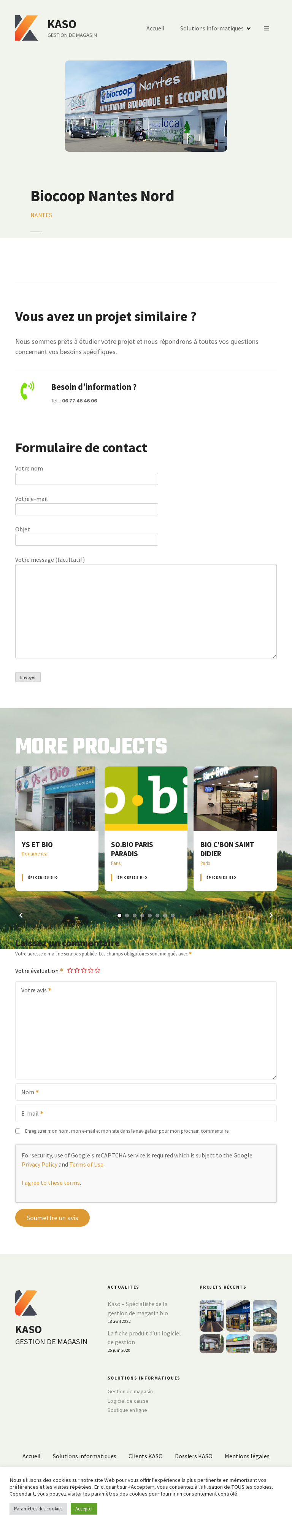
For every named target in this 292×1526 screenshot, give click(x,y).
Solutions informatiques (212, 28)
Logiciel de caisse (128, 1400)
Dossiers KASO (194, 1456)
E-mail (30, 1114)
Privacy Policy (39, 1164)
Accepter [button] (84, 1508)
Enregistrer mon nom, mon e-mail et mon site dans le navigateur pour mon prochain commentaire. (127, 1131)
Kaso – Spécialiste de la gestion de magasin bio (138, 1308)
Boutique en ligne (127, 1410)
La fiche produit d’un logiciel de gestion (144, 1337)
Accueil (155, 28)
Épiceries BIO (43, 877)
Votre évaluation (39, 970)
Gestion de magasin (130, 1391)
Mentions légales (247, 1456)
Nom (28, 1092)
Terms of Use (86, 1164)
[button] (21, 915)
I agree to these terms (51, 1182)
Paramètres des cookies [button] (38, 1508)
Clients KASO (146, 1456)
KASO (62, 24)
